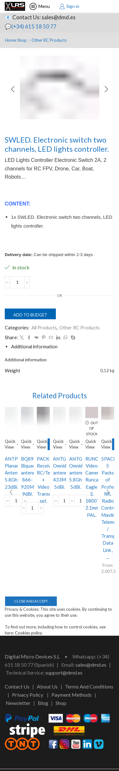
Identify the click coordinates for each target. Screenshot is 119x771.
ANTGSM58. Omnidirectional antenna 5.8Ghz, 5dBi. (75, 473)
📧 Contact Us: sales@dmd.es (40, 17)
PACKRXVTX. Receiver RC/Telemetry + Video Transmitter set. (43, 480)
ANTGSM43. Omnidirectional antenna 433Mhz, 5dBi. (59, 473)
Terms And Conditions (89, 686)
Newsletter (18, 703)
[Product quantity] (17, 282)
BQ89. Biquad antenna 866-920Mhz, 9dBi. (27, 476)
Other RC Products (49, 40)
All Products (44, 327)
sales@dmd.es (91, 665)
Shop (61, 703)
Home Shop (16, 40)
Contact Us (17, 686)
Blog (43, 703)
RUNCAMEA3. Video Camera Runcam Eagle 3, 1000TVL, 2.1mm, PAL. (91, 487)
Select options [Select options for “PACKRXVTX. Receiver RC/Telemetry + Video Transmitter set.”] (49, 444)
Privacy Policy (27, 695)
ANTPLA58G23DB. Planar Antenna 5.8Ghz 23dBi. (11, 473)
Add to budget (30, 314)
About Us (47, 686)
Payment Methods (71, 695)
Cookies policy (28, 632)
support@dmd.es (64, 673)
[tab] (34, 346)
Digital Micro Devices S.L (32, 656)
